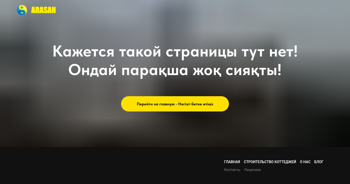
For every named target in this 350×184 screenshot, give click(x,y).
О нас (305, 162)
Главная (232, 162)
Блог (318, 162)
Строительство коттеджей (270, 162)
